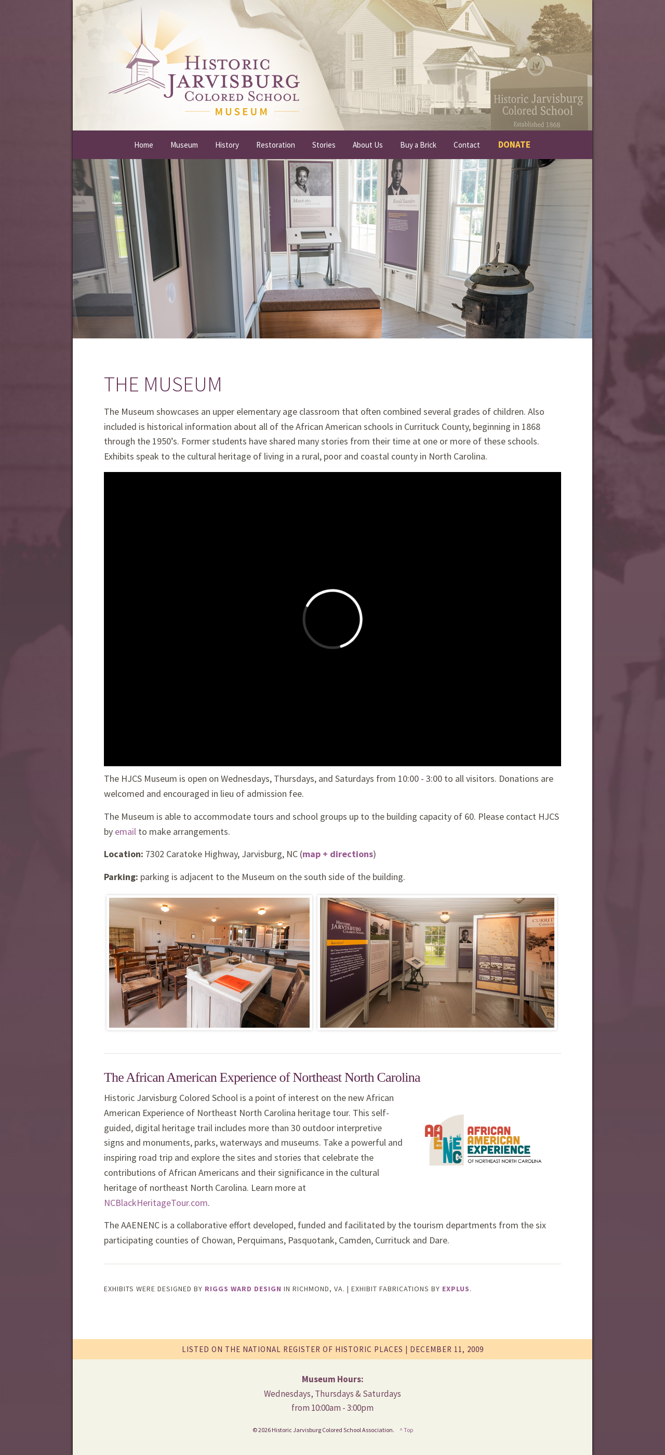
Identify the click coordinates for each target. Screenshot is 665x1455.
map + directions (337, 854)
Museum (184, 145)
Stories (324, 145)
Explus (456, 1288)
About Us (368, 145)
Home (143, 145)
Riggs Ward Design (243, 1288)
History (227, 145)
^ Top (406, 1430)
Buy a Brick (418, 145)
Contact (467, 145)
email (125, 831)
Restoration (275, 145)
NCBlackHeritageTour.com (156, 1203)
